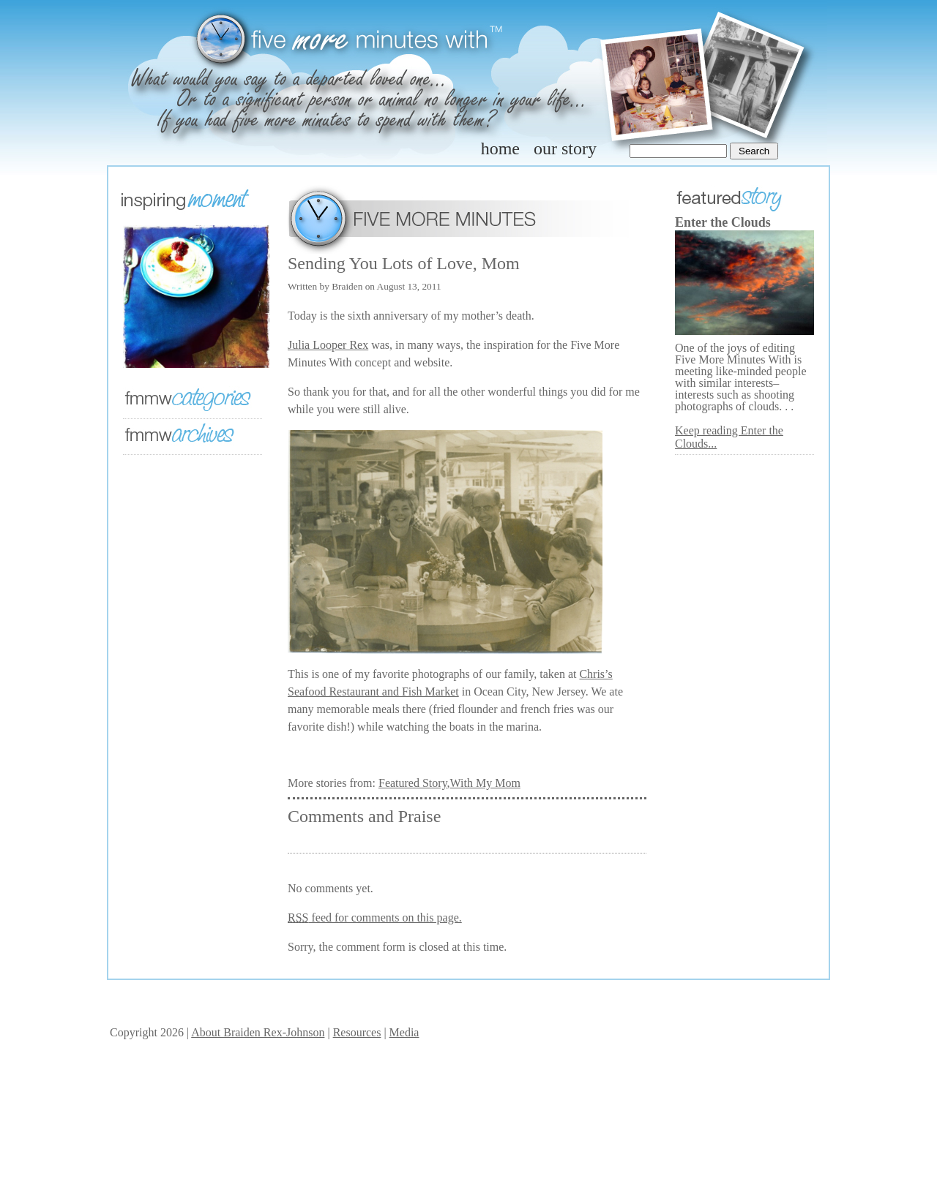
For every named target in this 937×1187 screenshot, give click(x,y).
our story (565, 148)
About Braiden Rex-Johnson (257, 1032)
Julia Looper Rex (328, 345)
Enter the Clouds (723, 222)
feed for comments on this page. (375, 917)
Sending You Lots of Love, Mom (404, 263)
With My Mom (485, 783)
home (500, 148)
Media (404, 1032)
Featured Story (412, 783)
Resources (357, 1032)
